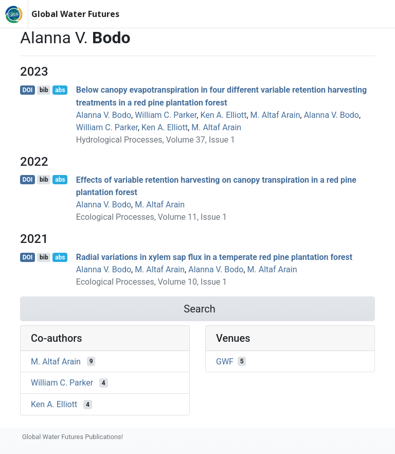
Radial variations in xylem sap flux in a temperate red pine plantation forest (214, 257)
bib (44, 90)
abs (60, 90)
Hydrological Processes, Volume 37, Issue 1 (155, 140)
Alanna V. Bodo (103, 115)
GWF (225, 361)
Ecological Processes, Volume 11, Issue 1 (151, 217)
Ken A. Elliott (223, 115)
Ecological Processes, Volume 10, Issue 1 (151, 282)
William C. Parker (165, 115)
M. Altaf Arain (275, 115)
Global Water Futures (75, 14)
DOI (28, 90)
